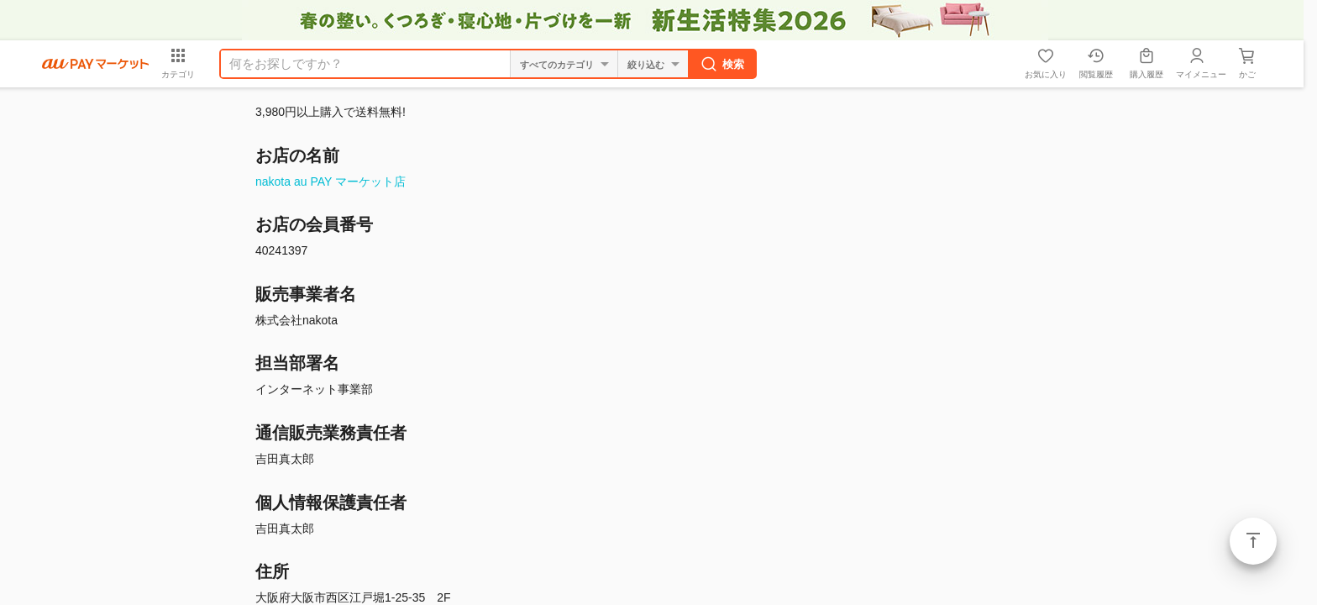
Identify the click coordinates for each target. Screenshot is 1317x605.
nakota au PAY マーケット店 (330, 181)
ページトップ (1253, 541)
